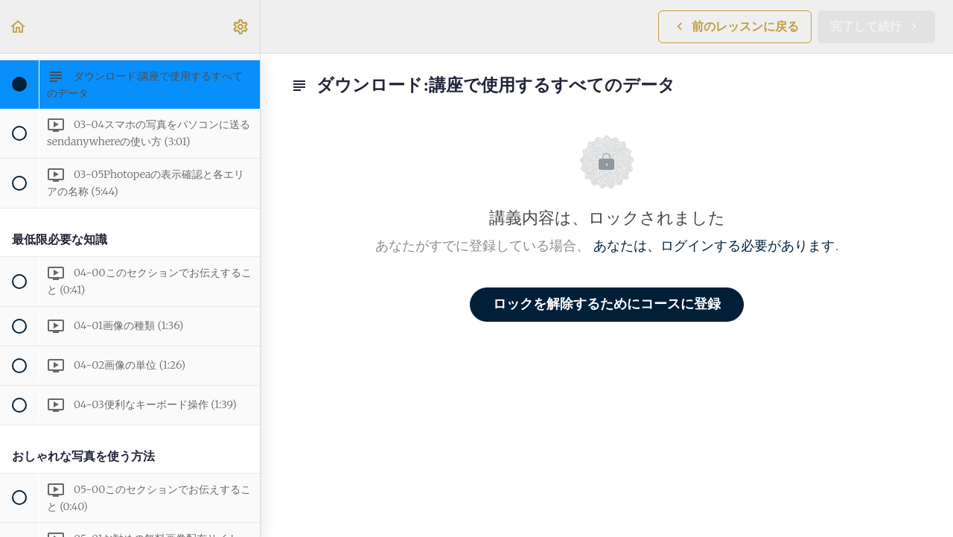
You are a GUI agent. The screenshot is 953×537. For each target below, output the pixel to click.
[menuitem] (241, 26)
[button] (18, 26)
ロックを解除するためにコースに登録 (607, 304)
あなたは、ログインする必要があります (714, 246)
